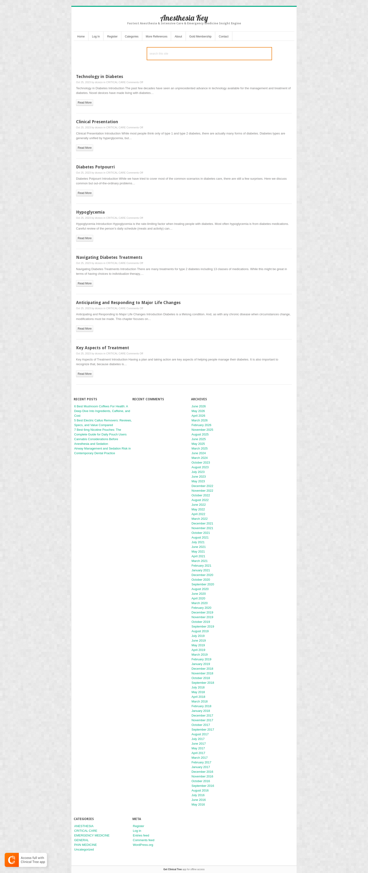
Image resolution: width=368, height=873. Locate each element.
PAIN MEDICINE (85, 845)
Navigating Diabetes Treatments (109, 257)
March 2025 (200, 448)
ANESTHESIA (83, 826)
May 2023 (198, 481)
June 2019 (199, 640)
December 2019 (202, 612)
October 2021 (201, 533)
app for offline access (183, 869)
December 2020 (202, 575)
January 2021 (201, 570)
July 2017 (198, 739)
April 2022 (198, 514)
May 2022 (198, 509)
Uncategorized (84, 849)
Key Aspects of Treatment (102, 347)
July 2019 (198, 636)
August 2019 (200, 631)
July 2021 (198, 542)
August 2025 (200, 434)
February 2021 (201, 565)
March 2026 (200, 420)
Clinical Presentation (97, 121)
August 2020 (200, 589)
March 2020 (200, 603)
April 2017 (198, 753)
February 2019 (201, 659)
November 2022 (202, 490)
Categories (131, 36)
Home (81, 36)
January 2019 (201, 664)
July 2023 (198, 472)
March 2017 (200, 757)
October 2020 (201, 579)
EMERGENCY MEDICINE (92, 835)
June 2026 (199, 406)
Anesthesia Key (184, 18)
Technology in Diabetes (99, 76)
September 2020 (203, 584)
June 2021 (199, 547)
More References (156, 36)
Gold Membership (200, 36)
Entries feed (141, 835)
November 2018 (202, 673)
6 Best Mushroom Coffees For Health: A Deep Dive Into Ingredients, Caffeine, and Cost (102, 411)
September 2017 (203, 729)
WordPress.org (143, 845)
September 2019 (203, 626)
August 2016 (200, 790)
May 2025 (198, 444)
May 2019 (198, 645)
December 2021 (202, 523)
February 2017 (201, 762)
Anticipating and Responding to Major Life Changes (128, 302)
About (178, 36)
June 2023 (199, 476)
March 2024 (200, 458)
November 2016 (202, 776)
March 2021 (200, 561)
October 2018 (201, 678)
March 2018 (200, 701)
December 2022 (202, 486)
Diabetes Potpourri (95, 166)
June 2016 (199, 800)
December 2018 (202, 668)
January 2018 (201, 711)
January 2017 (201, 767)
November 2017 (202, 720)
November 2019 (202, 617)
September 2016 (203, 786)
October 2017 (201, 725)
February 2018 (201, 706)
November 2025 (202, 429)
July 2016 (198, 795)
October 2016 (201, 781)
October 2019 (201, 622)
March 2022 (200, 518)
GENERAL (81, 840)
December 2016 (202, 771)
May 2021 (198, 551)
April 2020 (198, 598)
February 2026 (201, 425)
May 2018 (198, 692)
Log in (137, 830)
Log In (96, 36)
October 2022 (201, 495)
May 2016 (198, 804)
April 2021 (198, 556)
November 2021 (202, 528)
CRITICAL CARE (116, 82)
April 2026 (198, 415)
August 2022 (200, 500)
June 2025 (199, 439)
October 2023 (201, 462)
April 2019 (198, 650)
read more (85, 102)
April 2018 (198, 696)
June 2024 (199, 453)
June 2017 (199, 743)
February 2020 (201, 607)
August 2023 (200, 467)
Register (112, 36)
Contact (223, 36)
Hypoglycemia (90, 212)
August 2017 (200, 734)
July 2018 (198, 687)
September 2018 (203, 682)
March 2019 (200, 654)
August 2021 (200, 537)
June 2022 (199, 504)
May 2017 (198, 748)
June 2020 (199, 593)
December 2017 (202, 715)
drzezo (99, 82)
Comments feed (143, 840)
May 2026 (198, 411)
